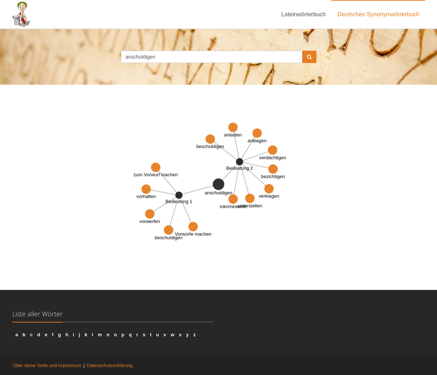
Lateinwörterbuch (303, 14)
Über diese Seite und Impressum (47, 365)
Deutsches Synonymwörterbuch (379, 14)
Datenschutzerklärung (109, 365)
